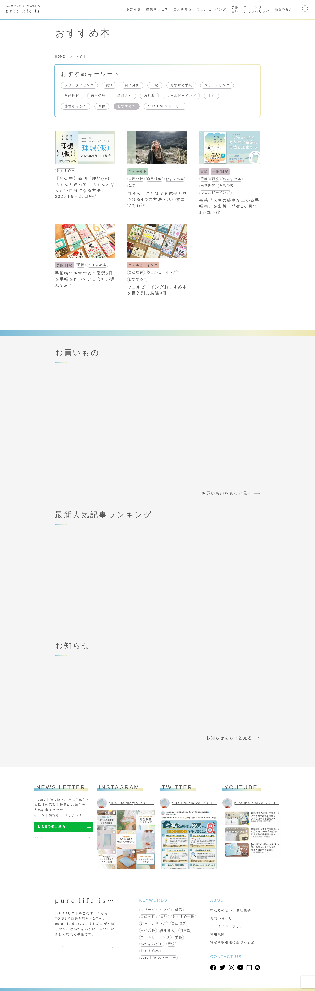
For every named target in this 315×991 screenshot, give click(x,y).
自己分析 (132, 85)
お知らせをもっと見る (229, 738)
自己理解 (71, 95)
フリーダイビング (79, 85)
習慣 (102, 106)
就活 (109, 85)
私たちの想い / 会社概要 (230, 910)
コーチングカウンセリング (257, 9)
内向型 (149, 95)
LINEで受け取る (52, 826)
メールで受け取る (53, 839)
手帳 (211, 95)
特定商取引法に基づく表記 (232, 942)
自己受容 (98, 95)
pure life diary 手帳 (77, 948)
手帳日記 (235, 9)
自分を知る (182, 9)
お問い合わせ (221, 918)
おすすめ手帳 (181, 85)
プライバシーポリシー (228, 926)
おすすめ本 (126, 106)
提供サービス (157, 9)
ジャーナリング (217, 85)
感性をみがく (286, 9)
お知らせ (133, 9)
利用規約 (217, 934)
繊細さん (124, 95)
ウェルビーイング (211, 9)
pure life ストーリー (165, 106)
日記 (155, 85)
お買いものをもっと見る (226, 493)
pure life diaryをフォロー (131, 803)
